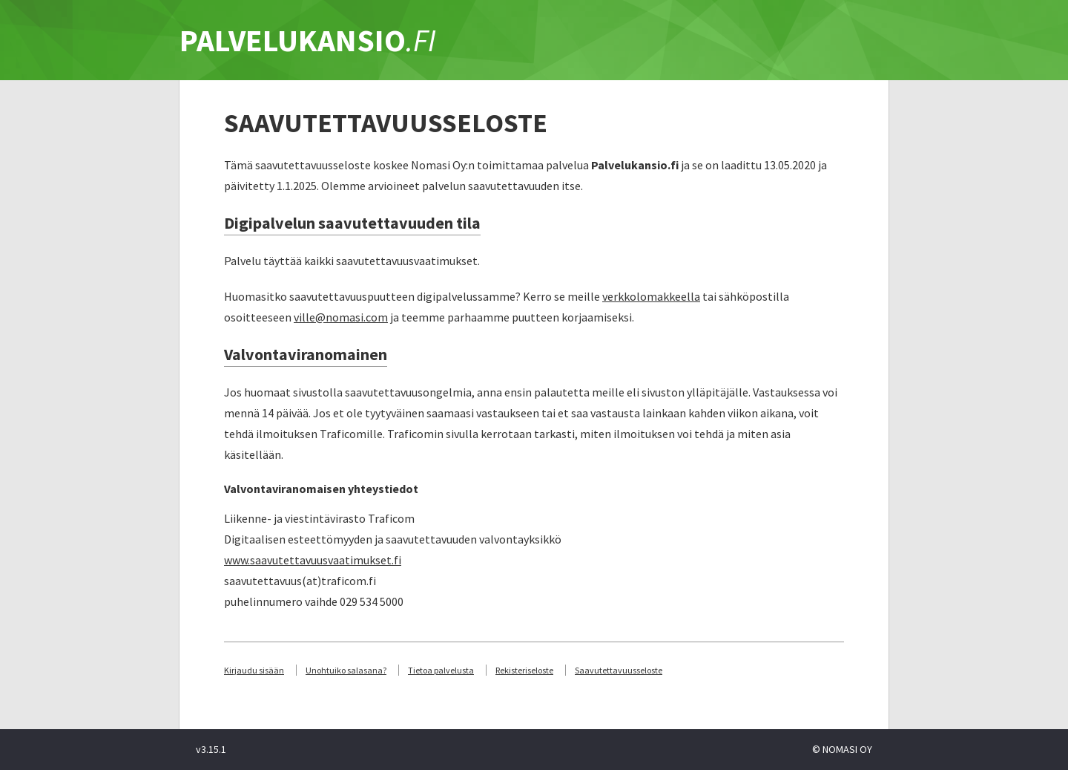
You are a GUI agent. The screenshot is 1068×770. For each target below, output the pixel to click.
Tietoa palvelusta (441, 670)
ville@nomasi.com (341, 317)
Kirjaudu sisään (254, 670)
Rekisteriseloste (524, 670)
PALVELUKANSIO (307, 40)
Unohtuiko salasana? (346, 670)
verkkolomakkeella (651, 296)
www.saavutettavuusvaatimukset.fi (312, 559)
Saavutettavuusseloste (618, 670)
